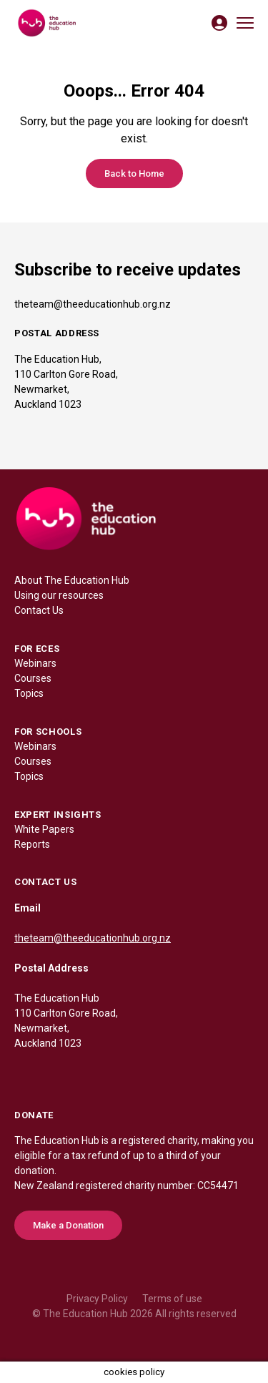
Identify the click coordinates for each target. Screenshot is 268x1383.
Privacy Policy (97, 1298)
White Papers (44, 829)
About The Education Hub (71, 580)
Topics (29, 693)
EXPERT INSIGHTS (57, 814)
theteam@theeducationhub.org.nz (92, 304)
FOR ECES (36, 648)
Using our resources (59, 595)
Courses (32, 678)
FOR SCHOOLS (47, 731)
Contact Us (39, 610)
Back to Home (134, 173)
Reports (32, 844)
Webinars (35, 663)
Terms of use (172, 1298)
